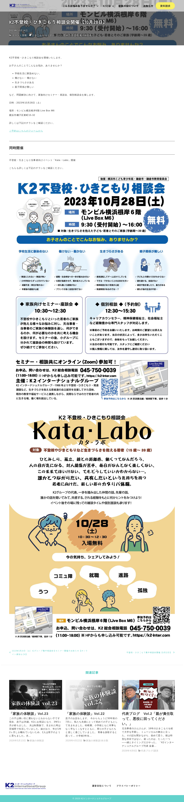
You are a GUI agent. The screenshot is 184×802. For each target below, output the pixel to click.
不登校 (75, 35)
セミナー (50, 35)
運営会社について (101, 785)
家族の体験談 (37, 740)
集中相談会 (86, 35)
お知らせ (148, 6)
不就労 (67, 35)
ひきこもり (38, 35)
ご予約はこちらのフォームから (26, 131)
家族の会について (128, 6)
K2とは (108, 6)
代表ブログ (147, 750)
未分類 (104, 740)
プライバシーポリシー (128, 785)
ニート (59, 35)
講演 (156, 750)
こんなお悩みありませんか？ (80, 6)
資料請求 (165, 6)
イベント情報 (19, 35)
